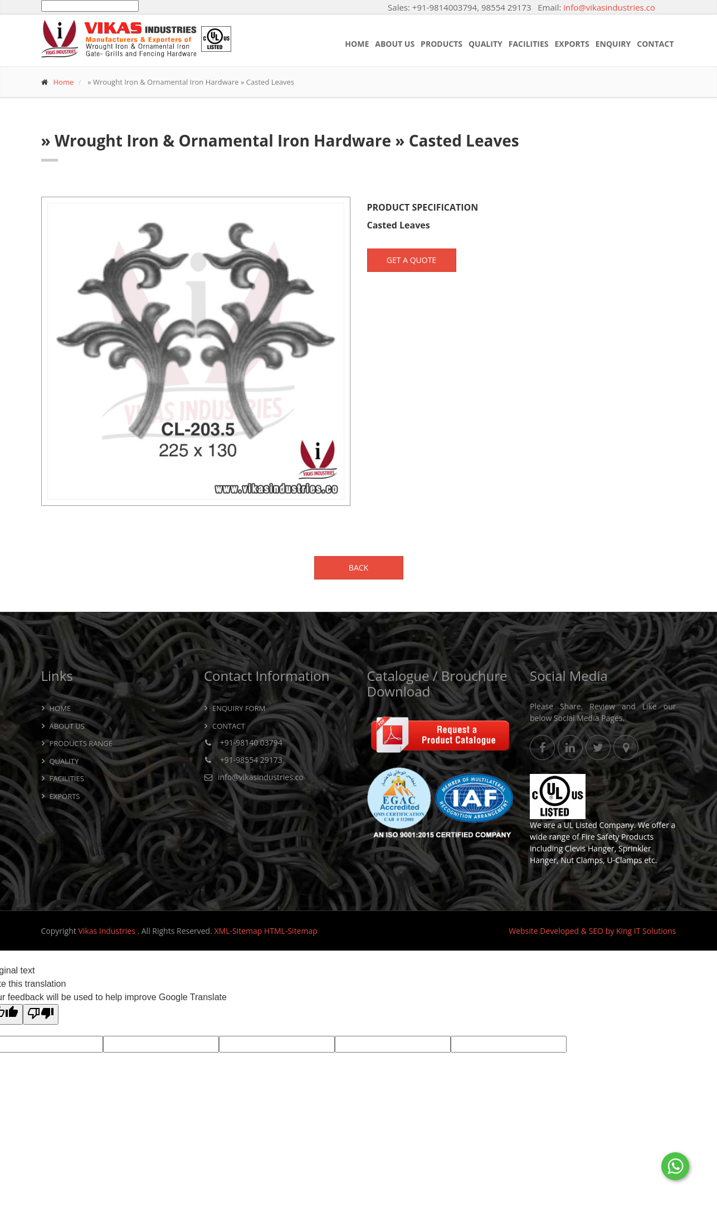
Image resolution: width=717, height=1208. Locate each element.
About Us (394, 43)
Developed (559, 931)
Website (523, 931)
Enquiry (613, 43)
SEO (596, 931)
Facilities (529, 43)
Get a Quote (411, 260)
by (610, 931)
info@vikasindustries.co (609, 7)
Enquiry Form (238, 708)
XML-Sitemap (238, 931)
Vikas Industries (107, 931)
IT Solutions (655, 931)
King (624, 931)
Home (357, 43)
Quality (486, 43)
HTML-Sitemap (291, 931)
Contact (655, 43)
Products (441, 43)
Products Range (81, 743)
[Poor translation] (40, 1014)
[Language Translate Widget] (90, 6)
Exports (572, 43)
